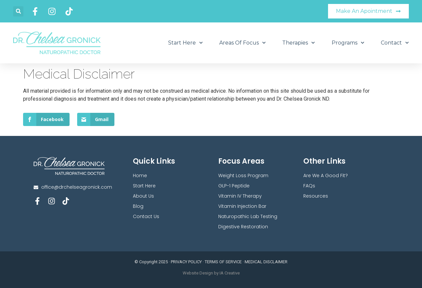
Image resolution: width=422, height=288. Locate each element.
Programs (348, 43)
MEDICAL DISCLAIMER (266, 261)
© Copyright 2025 (151, 261)
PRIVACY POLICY (186, 261)
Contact (395, 43)
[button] (18, 11)
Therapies (298, 43)
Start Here (185, 43)
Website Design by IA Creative (211, 273)
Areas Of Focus (242, 43)
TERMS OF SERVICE (223, 261)
